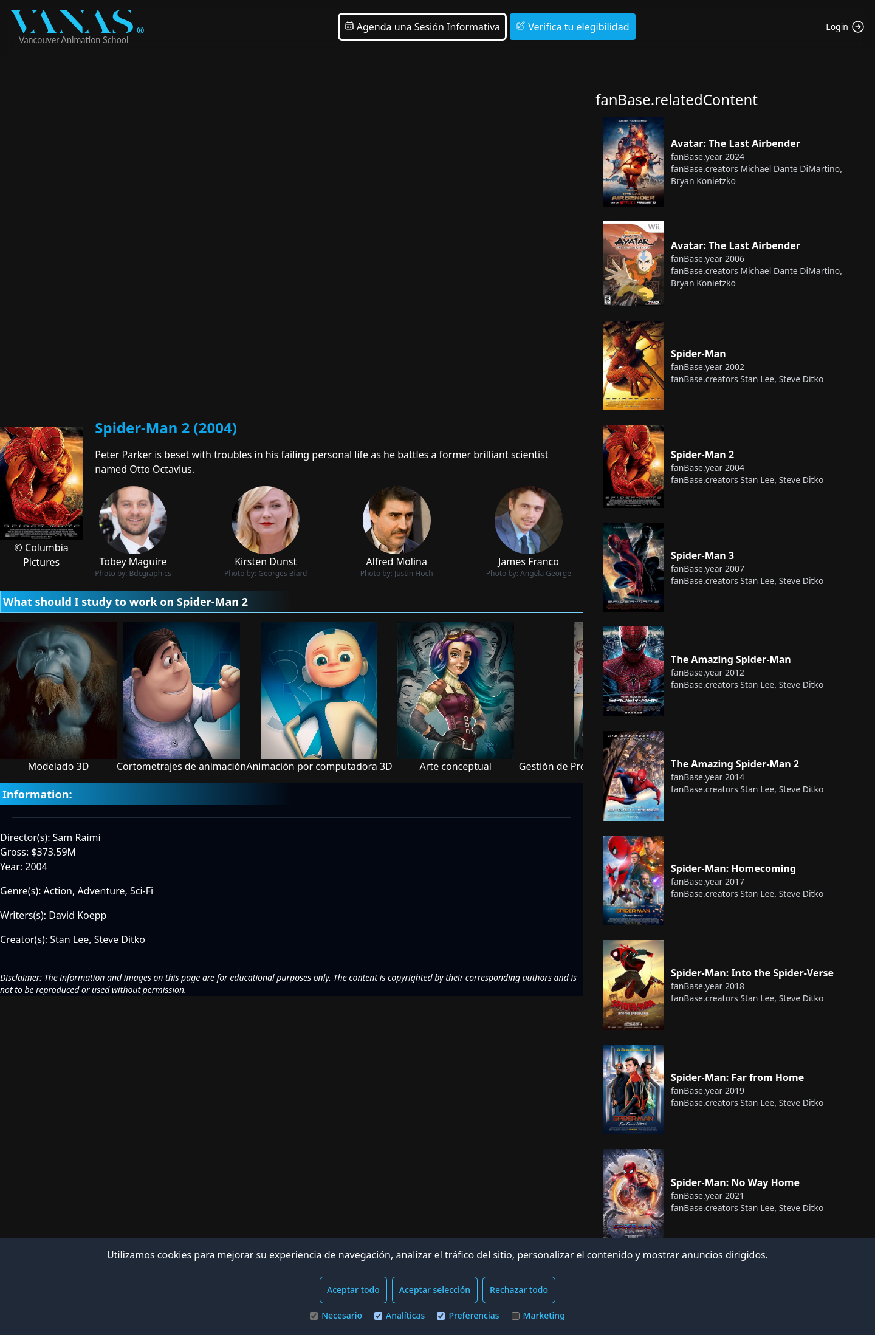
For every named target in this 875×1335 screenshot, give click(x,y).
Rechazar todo (519, 1290)
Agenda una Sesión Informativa (422, 26)
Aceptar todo (353, 1290)
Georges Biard (282, 573)
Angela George (545, 573)
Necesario (336, 1315)
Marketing (538, 1315)
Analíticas (399, 1315)
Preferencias (468, 1315)
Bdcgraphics (150, 573)
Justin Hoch (413, 573)
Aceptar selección (434, 1290)
